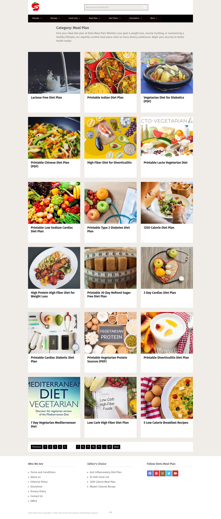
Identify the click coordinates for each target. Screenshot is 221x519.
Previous (36, 447)
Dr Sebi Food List (99, 477)
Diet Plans (115, 18)
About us (35, 477)
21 (110, 447)
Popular (37, 18)
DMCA (33, 501)
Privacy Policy (38, 491)
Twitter (169, 473)
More (154, 18)
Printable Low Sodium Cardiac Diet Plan (52, 229)
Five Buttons (73, 513)
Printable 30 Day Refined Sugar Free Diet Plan (109, 294)
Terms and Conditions (42, 472)
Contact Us (36, 496)
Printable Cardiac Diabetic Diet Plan (52, 359)
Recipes (55, 18)
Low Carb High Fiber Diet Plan (108, 423)
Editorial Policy (39, 481)
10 (93, 447)
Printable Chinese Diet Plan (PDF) (50, 164)
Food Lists (74, 18)
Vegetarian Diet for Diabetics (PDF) (164, 99)
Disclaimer (36, 486)
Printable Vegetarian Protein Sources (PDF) (107, 359)
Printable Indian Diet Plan (105, 97)
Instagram (163, 473)
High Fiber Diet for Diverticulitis (109, 162)
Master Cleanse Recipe (102, 486)
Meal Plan (94, 18)
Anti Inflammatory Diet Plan (105, 472)
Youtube (175, 473)
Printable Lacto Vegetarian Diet (165, 162)
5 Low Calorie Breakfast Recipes (166, 423)
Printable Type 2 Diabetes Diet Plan (108, 229)
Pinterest (156, 473)
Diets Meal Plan (35, 513)
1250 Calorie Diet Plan (159, 228)
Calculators (135, 18)
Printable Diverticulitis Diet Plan (166, 357)
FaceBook (150, 473)
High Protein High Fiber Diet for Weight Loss (53, 294)
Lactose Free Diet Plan (46, 97)
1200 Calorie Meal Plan (102, 481)
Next (116, 447)
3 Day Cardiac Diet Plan (160, 293)
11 (99, 447)
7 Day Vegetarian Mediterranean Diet (53, 424)
